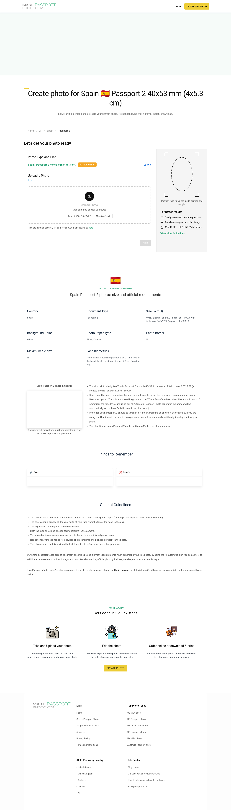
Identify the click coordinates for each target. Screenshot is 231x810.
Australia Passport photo (139, 745)
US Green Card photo (137, 725)
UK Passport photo (136, 732)
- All (78, 793)
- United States (84, 767)
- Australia (81, 780)
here (91, 227)
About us (81, 732)
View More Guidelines (172, 233)
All (40, 130)
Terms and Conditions (87, 745)
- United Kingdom (85, 773)
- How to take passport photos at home (146, 780)
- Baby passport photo (137, 786)
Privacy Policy (83, 738)
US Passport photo (136, 719)
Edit (147, 164)
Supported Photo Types (88, 725)
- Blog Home (133, 767)
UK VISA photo (134, 738)
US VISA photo (134, 713)
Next (145, 242)
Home (178, 6)
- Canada (81, 786)
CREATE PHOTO (115, 668)
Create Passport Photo (88, 719)
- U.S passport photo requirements (143, 773)
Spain (50, 130)
